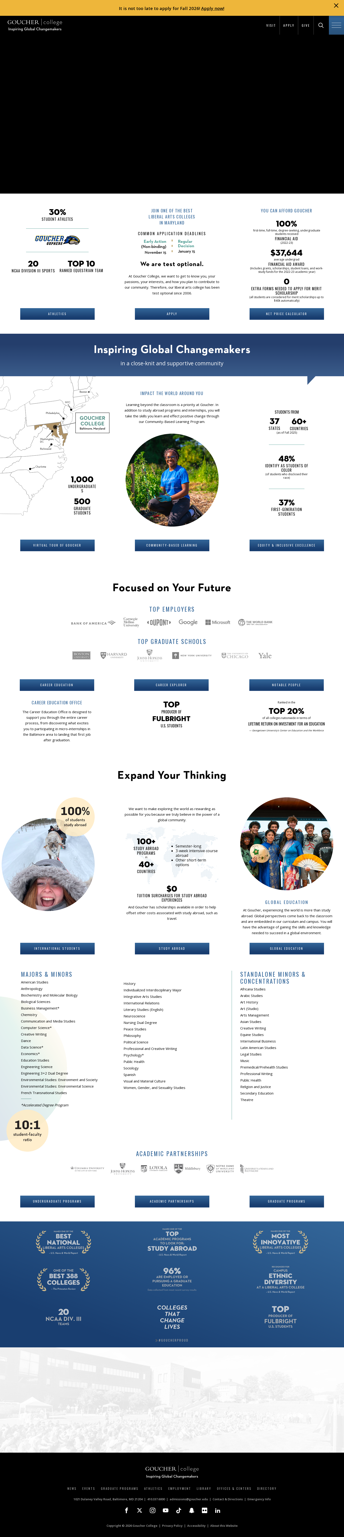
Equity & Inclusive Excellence (287, 545)
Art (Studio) (249, 1008)
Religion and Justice (255, 1086)
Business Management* (40, 1008)
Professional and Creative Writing (150, 1048)
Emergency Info (259, 1499)
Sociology (131, 1068)
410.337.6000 (156, 1499)
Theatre (246, 1099)
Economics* (30, 1053)
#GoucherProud (174, 1340)
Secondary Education (257, 1093)
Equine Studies (252, 1034)
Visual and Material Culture (145, 1081)
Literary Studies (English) (143, 1009)
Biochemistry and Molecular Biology (49, 995)
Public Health (134, 1061)
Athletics (57, 313)
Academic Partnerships (172, 1201)
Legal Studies (251, 1054)
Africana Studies (253, 989)
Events (88, 1488)
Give (306, 25)
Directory (267, 1488)
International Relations (142, 1003)
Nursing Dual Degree (140, 1022)
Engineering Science (37, 1066)
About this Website (224, 1526)
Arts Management (254, 1015)
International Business (258, 1041)
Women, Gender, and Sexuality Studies (154, 1087)
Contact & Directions (228, 1499)
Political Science (136, 1042)
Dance (26, 1040)
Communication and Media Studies (48, 1021)
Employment (179, 1488)
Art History (249, 1002)
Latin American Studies (258, 1047)
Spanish (130, 1074)
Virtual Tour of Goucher (57, 545)
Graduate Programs (287, 1201)
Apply (288, 25)
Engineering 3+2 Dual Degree (44, 1073)
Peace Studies (135, 1029)
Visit (271, 25)
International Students (57, 948)
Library (204, 1488)
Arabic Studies (251, 995)
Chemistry (29, 1014)
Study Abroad (172, 948)
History (130, 983)
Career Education (56, 685)
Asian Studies (250, 1021)
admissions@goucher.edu (189, 1499)
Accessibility (196, 1526)
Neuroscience (134, 1016)
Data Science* (32, 1047)
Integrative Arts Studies (143, 996)
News (72, 1488)
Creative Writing (34, 1034)
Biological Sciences (35, 1001)
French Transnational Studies (44, 1092)
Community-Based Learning (172, 545)
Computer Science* (36, 1027)
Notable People (286, 685)
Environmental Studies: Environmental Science (57, 1086)
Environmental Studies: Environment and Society (59, 1079)
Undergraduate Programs (57, 1201)
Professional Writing (256, 1073)
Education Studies (35, 1060)
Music (244, 1060)
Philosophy (132, 1035)
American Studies (34, 982)
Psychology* (134, 1055)
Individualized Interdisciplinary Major (153, 990)
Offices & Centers (234, 1488)
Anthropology (32, 988)
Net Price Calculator (286, 313)
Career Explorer (171, 685)
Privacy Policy (172, 1526)
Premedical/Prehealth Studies (264, 1067)
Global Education (286, 948)
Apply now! (212, 8)
